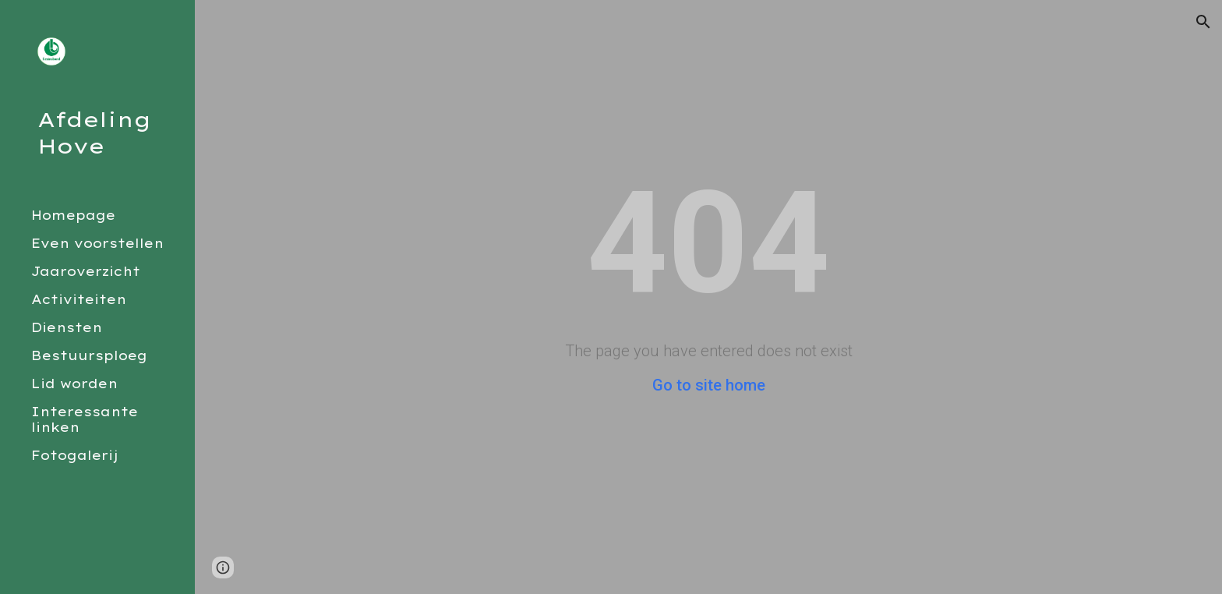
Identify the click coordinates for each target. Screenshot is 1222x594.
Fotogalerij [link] (74, 455)
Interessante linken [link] (84, 419)
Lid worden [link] (74, 383)
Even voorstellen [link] (97, 243)
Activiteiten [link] (78, 299)
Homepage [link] (73, 215)
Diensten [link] (66, 327)
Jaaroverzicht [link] (85, 271)
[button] (1203, 22)
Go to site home (708, 385)
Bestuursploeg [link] (89, 355)
